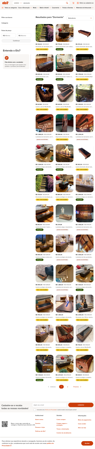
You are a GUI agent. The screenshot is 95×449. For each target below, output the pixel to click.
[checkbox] (35, 410)
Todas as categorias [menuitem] (11, 8)
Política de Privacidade (51, 409)
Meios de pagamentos (84, 420)
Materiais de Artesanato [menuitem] (84, 8)
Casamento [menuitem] (56, 8)
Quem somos (39, 419)
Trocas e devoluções (63, 429)
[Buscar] (44, 3)
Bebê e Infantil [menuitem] (45, 8)
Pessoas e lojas (40, 427)
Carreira (37, 423)
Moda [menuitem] (36, 8)
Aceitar (87, 443)
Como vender (82, 424)
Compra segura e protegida (62, 424)
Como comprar (61, 419)
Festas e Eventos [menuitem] (68, 8)
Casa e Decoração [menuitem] (25, 8)
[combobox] (18, 3)
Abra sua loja (82, 427)
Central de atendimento (64, 433)
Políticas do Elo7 (40, 431)
